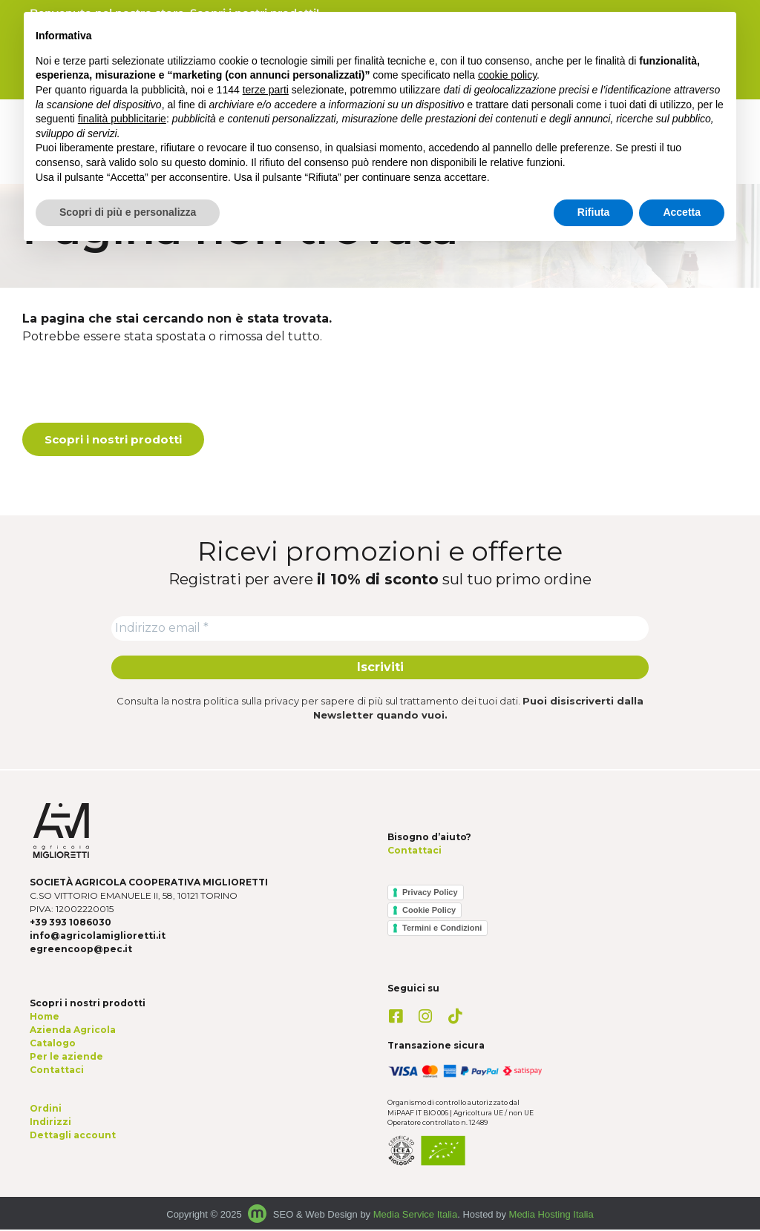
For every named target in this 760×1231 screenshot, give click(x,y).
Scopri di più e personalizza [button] (127, 212)
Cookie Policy (429, 911)
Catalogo (53, 1044)
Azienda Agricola (73, 1031)
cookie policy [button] (507, 75)
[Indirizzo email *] (380, 628)
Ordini (46, 1109)
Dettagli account (73, 1136)
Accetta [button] (682, 212)
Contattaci (414, 852)
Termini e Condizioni (442, 929)
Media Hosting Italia (551, 1215)
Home (44, 1017)
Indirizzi (50, 1123)
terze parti (266, 90)
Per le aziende (66, 1057)
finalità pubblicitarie (122, 119)
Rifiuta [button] (593, 212)
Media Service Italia (415, 1215)
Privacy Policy (430, 893)
